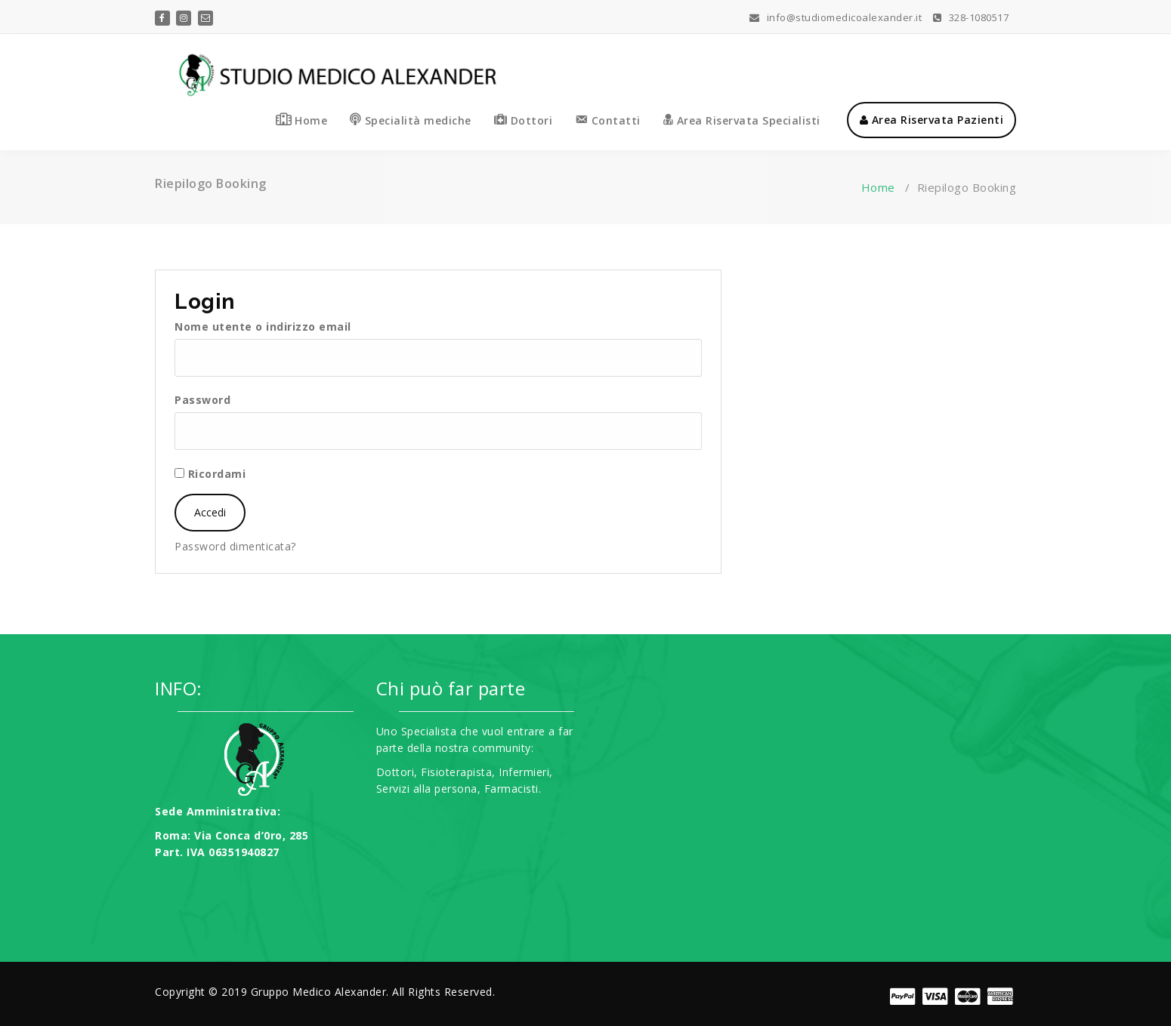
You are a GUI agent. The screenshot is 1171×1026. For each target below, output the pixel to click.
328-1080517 (971, 17)
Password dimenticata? (235, 546)
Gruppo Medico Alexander (319, 991)
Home (878, 187)
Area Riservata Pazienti (932, 119)
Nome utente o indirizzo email (263, 326)
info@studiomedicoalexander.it (835, 17)
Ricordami (210, 474)
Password (202, 400)
